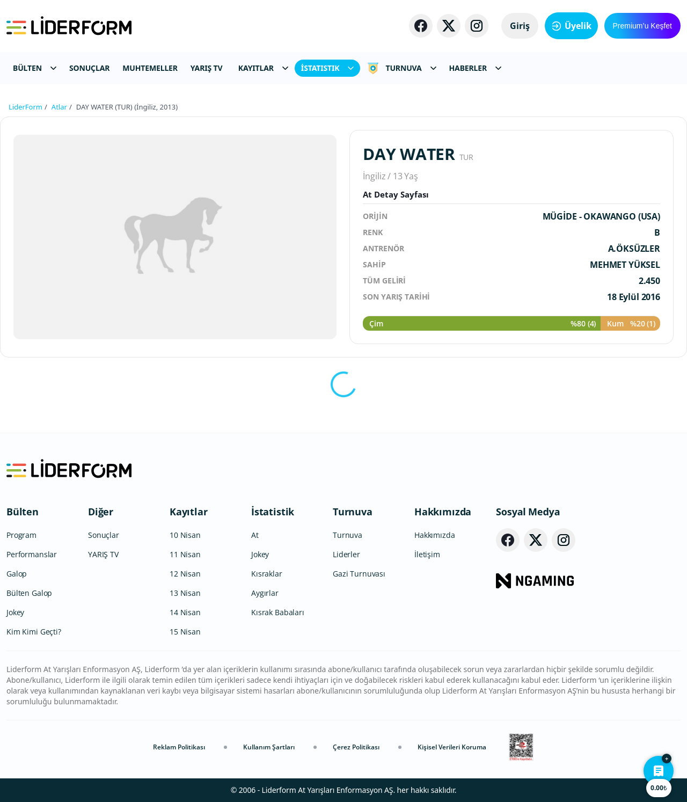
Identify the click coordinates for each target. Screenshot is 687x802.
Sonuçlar (103, 535)
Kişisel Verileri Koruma (452, 747)
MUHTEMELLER (150, 68)
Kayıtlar (189, 511)
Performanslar (31, 554)
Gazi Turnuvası (359, 573)
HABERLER (475, 68)
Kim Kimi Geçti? (33, 631)
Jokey (15, 612)
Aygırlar (265, 593)
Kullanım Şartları (269, 747)
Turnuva (352, 511)
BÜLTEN (34, 68)
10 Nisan (185, 535)
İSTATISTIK (327, 68)
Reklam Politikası (179, 747)
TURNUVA (401, 68)
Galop (16, 573)
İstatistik (272, 511)
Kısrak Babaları (277, 612)
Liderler (346, 554)
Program (21, 535)
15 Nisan (185, 631)
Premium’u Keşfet (642, 25)
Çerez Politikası (356, 747)
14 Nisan (185, 612)
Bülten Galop (29, 593)
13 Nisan (185, 593)
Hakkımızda (442, 511)
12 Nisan (185, 573)
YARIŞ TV (207, 68)
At (255, 535)
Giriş (520, 26)
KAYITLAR (263, 68)
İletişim (427, 554)
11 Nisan (185, 554)
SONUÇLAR (89, 68)
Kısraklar (266, 573)
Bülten (22, 511)
